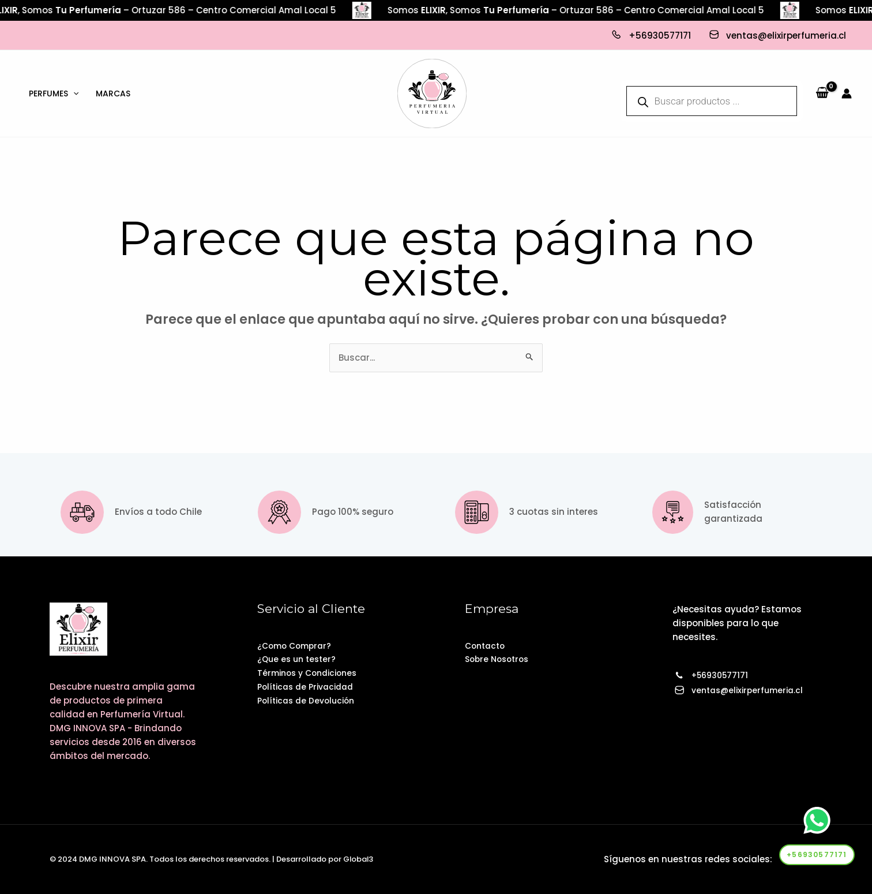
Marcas (113, 93)
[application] (73, 93)
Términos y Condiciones (311, 673)
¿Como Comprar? (297, 645)
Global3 (358, 859)
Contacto (487, 645)
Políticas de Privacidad (309, 687)
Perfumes (53, 93)
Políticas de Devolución (309, 701)
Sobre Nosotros (499, 659)
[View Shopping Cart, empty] (822, 93)
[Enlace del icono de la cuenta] (846, 93)
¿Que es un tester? (298, 659)
